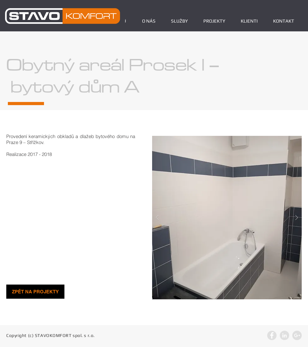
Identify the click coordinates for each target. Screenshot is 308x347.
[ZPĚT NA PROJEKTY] (35, 292)
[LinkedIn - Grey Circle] (284, 335)
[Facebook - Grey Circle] (272, 335)
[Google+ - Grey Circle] (297, 335)
